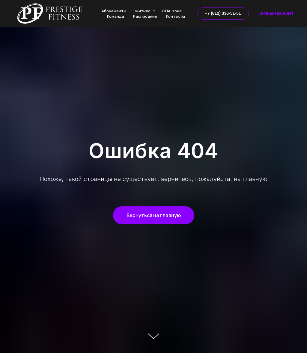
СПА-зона (172, 11)
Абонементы (113, 11)
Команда (115, 16)
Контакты (175, 16)
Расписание (145, 16)
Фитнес (143, 11)
